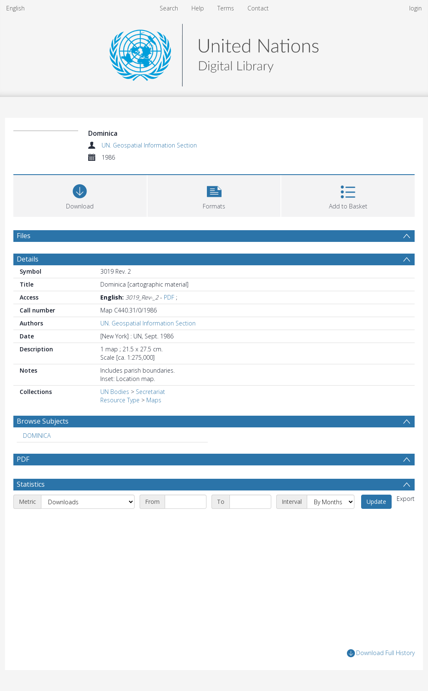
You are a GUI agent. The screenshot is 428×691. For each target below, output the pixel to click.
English (15, 8)
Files (24, 235)
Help (197, 8)
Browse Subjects (43, 421)
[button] (214, 195)
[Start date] (185, 502)
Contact (258, 8)
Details (27, 259)
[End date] (250, 502)
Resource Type (120, 400)
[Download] (80, 195)
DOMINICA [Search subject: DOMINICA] (37, 435)
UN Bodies (114, 392)
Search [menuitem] (169, 8)
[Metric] (88, 502)
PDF (169, 297)
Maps (153, 400)
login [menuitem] (415, 8)
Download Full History (381, 653)
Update (376, 502)
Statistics (31, 484)
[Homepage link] (214, 53)
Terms (225, 8)
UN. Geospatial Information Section (149, 145)
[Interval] (330, 502)
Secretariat (150, 392)
